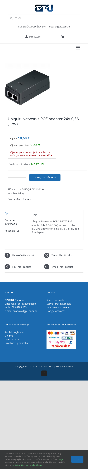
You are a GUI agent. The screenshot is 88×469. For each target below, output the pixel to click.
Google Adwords (56, 311)
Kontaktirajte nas (14, 332)
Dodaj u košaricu (45, 177)
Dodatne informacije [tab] (11, 222)
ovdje (60, 459)
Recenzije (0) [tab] (12, 230)
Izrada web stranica (58, 307)
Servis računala (55, 300)
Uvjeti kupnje (12, 339)
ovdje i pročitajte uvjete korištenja (27, 465)
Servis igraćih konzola (59, 303)
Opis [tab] (7, 213)
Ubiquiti (26, 199)
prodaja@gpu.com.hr (25, 311)
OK (77, 459)
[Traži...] (44, 18)
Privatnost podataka (16, 343)
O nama (9, 335)
